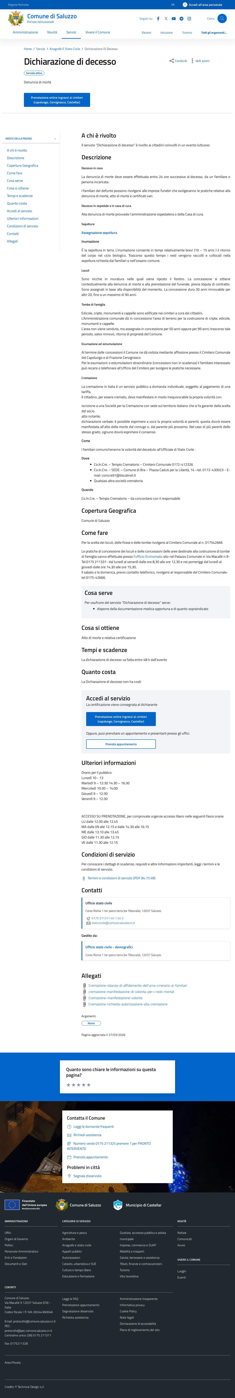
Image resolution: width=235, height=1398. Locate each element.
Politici (9, 1245)
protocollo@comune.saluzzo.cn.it (34, 1321)
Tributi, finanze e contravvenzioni (141, 1263)
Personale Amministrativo (21, 1251)
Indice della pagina (31, 138)
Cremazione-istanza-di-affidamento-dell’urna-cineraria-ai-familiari (138, 985)
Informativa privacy (132, 1305)
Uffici (8, 1232)
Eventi (181, 1277)
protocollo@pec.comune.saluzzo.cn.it (28, 1330)
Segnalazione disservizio (77, 1311)
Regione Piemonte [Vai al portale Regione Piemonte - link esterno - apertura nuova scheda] (18, 5)
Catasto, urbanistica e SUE (79, 1263)
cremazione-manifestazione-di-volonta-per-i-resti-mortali (131, 991)
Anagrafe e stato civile (76, 1245)
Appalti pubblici (72, 1251)
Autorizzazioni (71, 1257)
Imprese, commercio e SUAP (138, 1245)
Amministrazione (25, 32)
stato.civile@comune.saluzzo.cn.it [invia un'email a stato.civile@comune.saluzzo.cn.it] (110, 922)
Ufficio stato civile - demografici (109, 947)
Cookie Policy (128, 1311)
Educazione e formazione (78, 1276)
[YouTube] (172, 18)
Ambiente (68, 1239)
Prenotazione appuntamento (80, 1305)
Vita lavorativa (129, 1276)
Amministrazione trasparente (139, 1298)
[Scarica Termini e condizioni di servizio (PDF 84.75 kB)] (118, 878)
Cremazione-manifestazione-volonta (115, 998)
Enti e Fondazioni (16, 1257)
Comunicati (184, 1239)
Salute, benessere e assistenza (140, 1257)
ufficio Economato (148, 556)
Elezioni (146, 32)
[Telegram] (180, 18)
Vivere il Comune (97, 32)
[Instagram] (188, 18)
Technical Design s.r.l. (31, 1386)
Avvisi (181, 1245)
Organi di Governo (16, 1239)
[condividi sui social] (178, 61)
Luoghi (181, 1271)
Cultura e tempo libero (76, 1270)
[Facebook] (156, 18)
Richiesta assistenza (75, 1317)
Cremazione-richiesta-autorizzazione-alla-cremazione (128, 1004)
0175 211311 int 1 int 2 (104, 918)
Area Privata (13, 1362)
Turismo (187, 32)
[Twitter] (164, 18)
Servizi (71, 32)
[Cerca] (222, 18)
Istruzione (166, 32)
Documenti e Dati (16, 1263)
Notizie (181, 1232)
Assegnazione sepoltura (99, 232)
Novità (52, 32)
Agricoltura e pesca (74, 1232)
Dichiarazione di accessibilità (138, 1323)
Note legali (127, 1317)
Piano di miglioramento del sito (140, 1329)
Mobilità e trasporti (132, 1251)
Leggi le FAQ (70, 1298)
